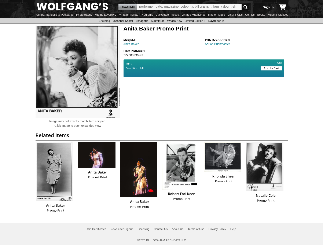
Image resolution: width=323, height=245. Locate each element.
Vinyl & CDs (235, 14)
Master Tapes (216, 14)
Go (245, 7)
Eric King (104, 20)
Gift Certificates (96, 229)
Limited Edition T (195, 20)
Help (233, 229)
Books (261, 14)
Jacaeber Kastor (123, 20)
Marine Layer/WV (106, 14)
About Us (177, 229)
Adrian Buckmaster (217, 44)
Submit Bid (157, 20)
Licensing (143, 229)
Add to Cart (271, 68)
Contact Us (161, 229)
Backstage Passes (167, 14)
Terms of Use (196, 229)
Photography (84, 14)
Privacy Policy (217, 229)
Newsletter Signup (121, 229)
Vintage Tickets (128, 14)
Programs (147, 14)
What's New (174, 20)
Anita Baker (131, 44)
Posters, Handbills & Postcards (54, 14)
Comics (249, 14)
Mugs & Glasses (278, 14)
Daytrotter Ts (216, 20)
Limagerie (142, 20)
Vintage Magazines (193, 14)
